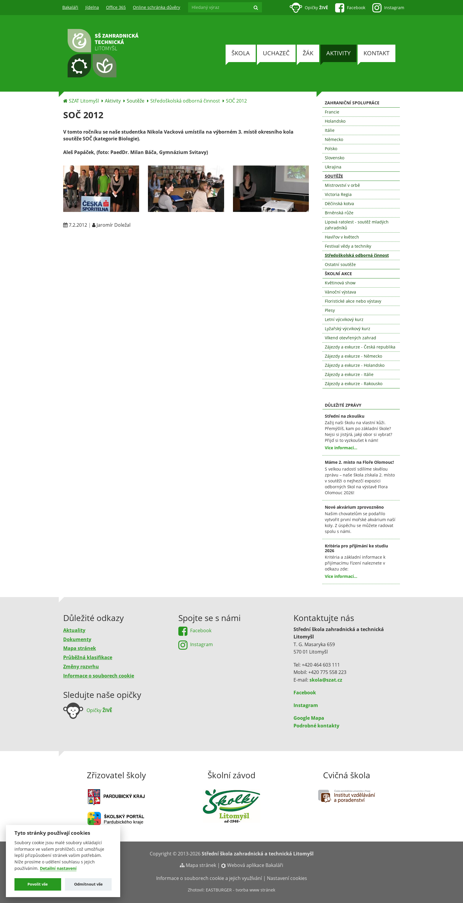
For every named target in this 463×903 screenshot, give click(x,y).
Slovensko (334, 158)
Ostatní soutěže (340, 264)
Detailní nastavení (58, 868)
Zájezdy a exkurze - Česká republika (360, 347)
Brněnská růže (339, 212)
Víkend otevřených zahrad (350, 338)
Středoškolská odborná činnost (185, 101)
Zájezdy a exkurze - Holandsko (354, 365)
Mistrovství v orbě (342, 185)
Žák (308, 53)
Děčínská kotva (339, 203)
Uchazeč (276, 53)
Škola (240, 53)
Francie (332, 112)
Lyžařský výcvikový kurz (347, 328)
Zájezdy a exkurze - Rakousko (353, 383)
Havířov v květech (342, 237)
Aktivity (338, 53)
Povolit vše (37, 884)
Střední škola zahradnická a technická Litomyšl (258, 853)
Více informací (339, 447)
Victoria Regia (338, 194)
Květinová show (340, 283)
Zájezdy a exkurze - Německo (353, 356)
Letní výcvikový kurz (344, 319)
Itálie (330, 130)
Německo (334, 139)
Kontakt (376, 53)
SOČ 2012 (236, 101)
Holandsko (335, 121)
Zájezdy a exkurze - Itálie (349, 374)
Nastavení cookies (287, 878)
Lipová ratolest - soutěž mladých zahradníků (357, 225)
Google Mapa (309, 718)
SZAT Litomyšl (84, 101)
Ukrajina (333, 167)
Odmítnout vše (88, 884)
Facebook (305, 692)
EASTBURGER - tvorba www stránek (240, 890)
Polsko (331, 148)
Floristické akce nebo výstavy (353, 301)
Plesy (330, 310)
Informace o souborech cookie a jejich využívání (209, 878)
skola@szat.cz (325, 680)
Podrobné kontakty (316, 725)
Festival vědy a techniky (348, 246)
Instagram (306, 705)
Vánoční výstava (340, 292)
